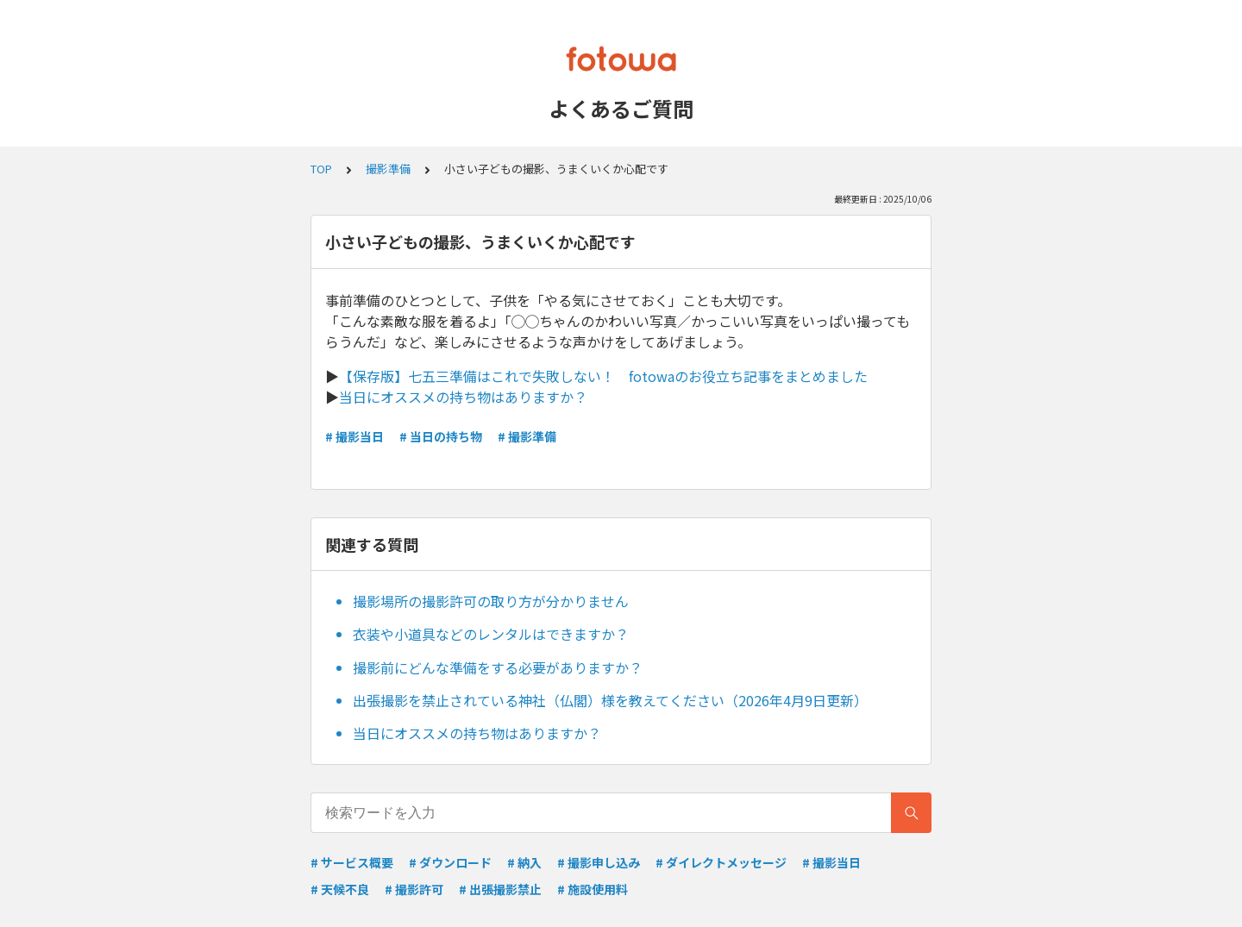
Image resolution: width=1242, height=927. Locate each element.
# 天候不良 (339, 889)
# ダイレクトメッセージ (721, 862)
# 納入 (524, 862)
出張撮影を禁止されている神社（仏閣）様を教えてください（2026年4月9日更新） (610, 700)
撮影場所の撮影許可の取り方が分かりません (491, 601)
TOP (321, 168)
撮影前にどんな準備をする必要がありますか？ (498, 667)
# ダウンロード (450, 862)
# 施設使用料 (592, 889)
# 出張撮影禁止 (500, 889)
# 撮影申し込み (598, 862)
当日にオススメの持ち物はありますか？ (463, 396)
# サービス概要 (351, 862)
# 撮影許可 (414, 889)
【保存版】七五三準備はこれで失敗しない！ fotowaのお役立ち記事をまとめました (603, 376)
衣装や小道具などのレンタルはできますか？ (491, 633)
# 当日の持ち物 (440, 436)
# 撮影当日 (354, 436)
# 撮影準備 (527, 436)
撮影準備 (388, 168)
